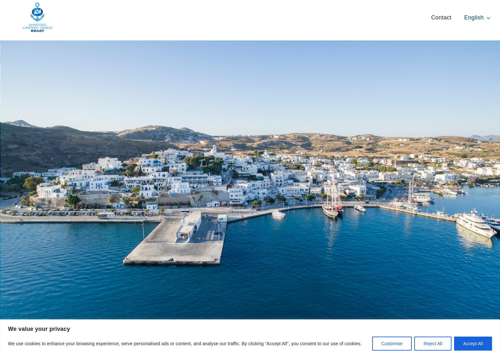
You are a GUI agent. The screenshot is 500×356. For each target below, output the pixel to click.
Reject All (432, 343)
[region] (250, 337)
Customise (391, 343)
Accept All (473, 343)
